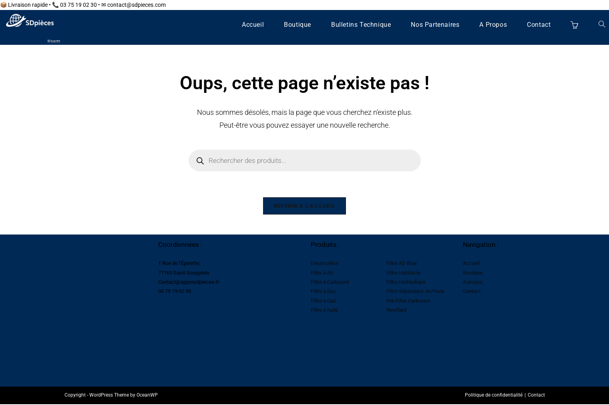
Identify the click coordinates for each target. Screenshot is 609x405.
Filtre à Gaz (323, 303)
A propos (473, 284)
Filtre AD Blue (401, 266)
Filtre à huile (324, 312)
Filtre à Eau (323, 294)
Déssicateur (324, 266)
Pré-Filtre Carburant (408, 303)
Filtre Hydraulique (406, 284)
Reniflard (396, 312)
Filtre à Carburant (330, 284)
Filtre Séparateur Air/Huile (415, 294)
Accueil (471, 266)
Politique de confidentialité (494, 397)
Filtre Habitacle (403, 275)
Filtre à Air (322, 275)
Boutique (473, 275)
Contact (471, 294)
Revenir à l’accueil (305, 208)
